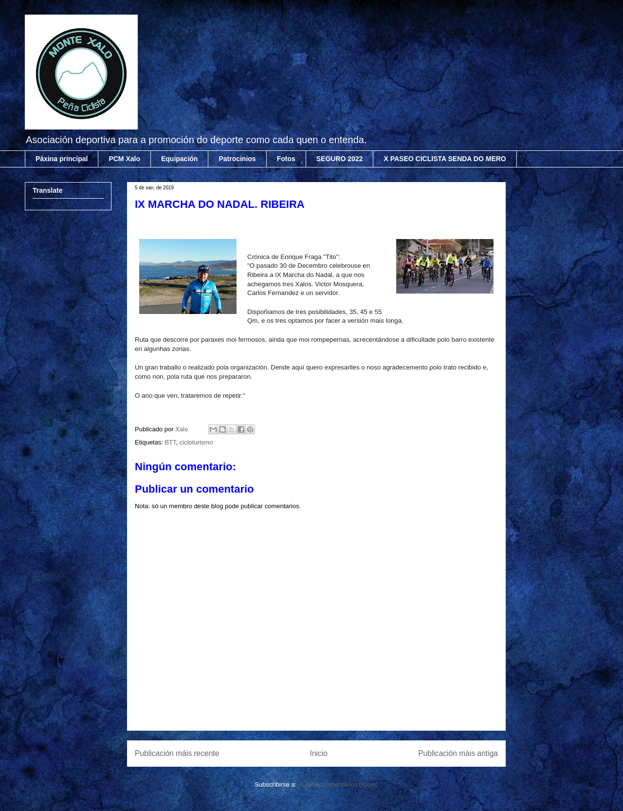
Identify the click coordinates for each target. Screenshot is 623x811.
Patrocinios (237, 159)
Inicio (319, 753)
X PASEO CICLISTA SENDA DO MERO (445, 159)
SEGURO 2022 (339, 159)
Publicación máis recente (177, 753)
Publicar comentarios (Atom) (338, 784)
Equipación (179, 159)
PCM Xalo (124, 159)
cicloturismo (196, 442)
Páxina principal (62, 159)
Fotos (286, 159)
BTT (170, 442)
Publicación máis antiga (458, 753)
